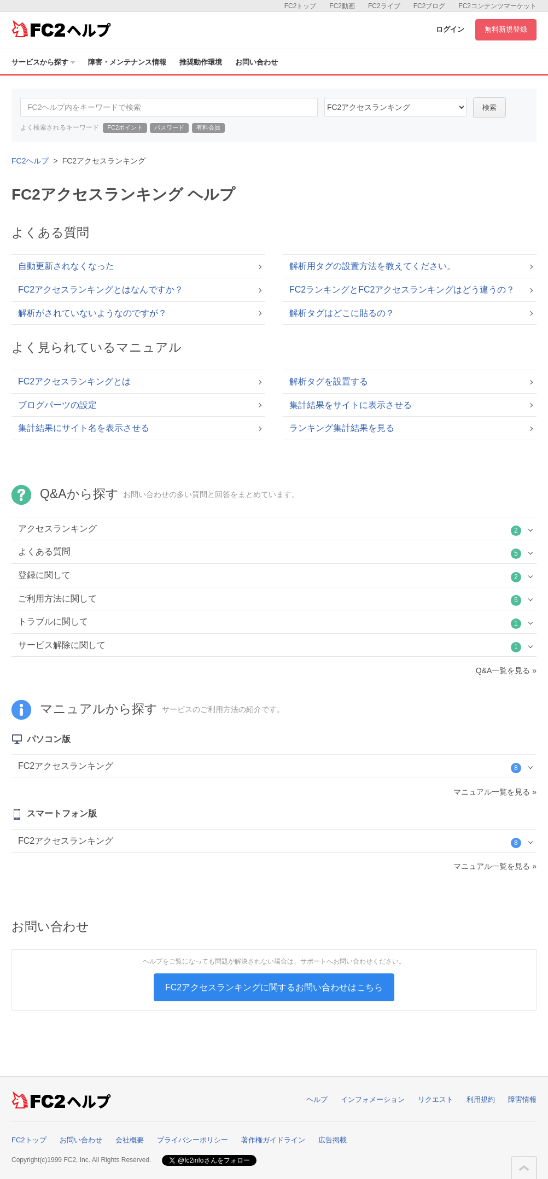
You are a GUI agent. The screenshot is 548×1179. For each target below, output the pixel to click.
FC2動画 (342, 6)
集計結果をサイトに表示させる (350, 405)
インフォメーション (373, 1099)
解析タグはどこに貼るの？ (341, 313)
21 (395, 107)
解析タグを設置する (328, 381)
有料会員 (208, 127)
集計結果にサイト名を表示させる (83, 428)
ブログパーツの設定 (57, 405)
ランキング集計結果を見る (341, 428)
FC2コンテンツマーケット (497, 6)
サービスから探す (43, 62)
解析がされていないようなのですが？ (92, 313)
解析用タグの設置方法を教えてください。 (372, 266)
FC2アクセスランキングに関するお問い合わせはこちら (274, 987)
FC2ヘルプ (30, 160)
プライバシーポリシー (192, 1140)
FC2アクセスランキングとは (74, 381)
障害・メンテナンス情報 (127, 62)
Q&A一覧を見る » (506, 670)
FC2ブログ (429, 6)
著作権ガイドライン (273, 1140)
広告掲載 (332, 1140)
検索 (489, 107)
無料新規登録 (506, 29)
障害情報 (522, 1099)
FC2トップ (300, 6)
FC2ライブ (384, 6)
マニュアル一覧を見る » (495, 791)
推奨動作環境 (200, 62)
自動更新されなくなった (66, 266)
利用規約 (481, 1099)
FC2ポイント (125, 127)
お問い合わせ (256, 62)
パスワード (169, 127)
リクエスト (435, 1099)
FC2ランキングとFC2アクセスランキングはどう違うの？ (402, 289)
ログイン (450, 29)
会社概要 (129, 1140)
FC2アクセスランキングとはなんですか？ (100, 289)
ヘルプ (317, 1099)
